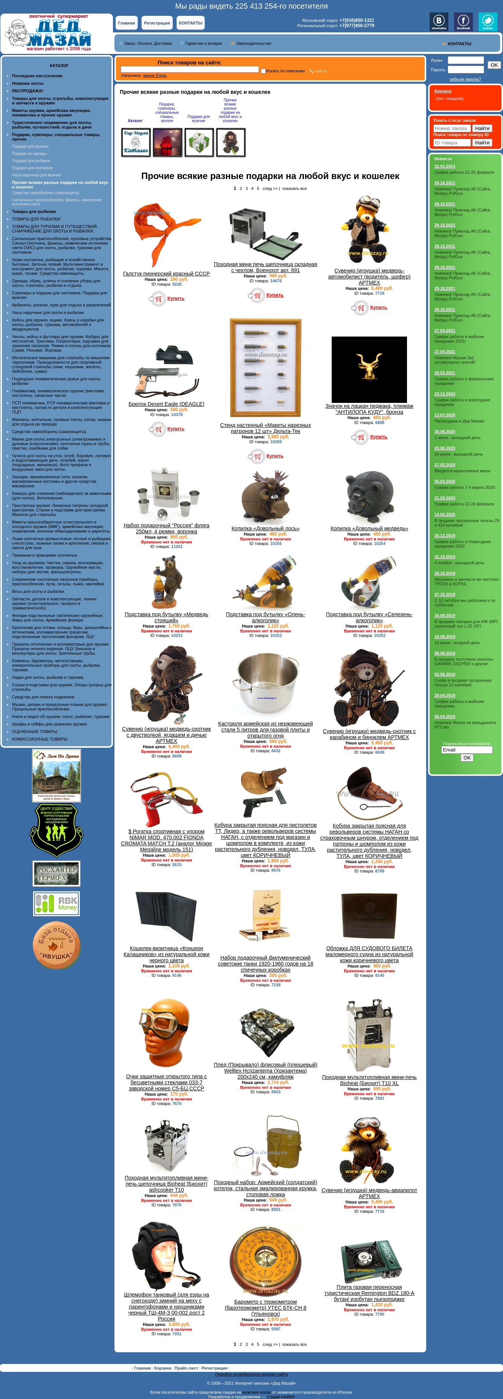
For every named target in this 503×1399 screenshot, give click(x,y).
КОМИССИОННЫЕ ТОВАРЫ (39, 739)
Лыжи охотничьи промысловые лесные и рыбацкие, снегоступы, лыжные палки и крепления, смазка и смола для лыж (62, 543)
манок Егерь (155, 75)
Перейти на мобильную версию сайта (251, 1374)
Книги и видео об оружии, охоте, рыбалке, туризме (61, 716)
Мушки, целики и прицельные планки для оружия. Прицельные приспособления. (60, 706)
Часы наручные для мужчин (36, 175)
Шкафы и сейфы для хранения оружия (49, 724)
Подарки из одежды (29, 154)
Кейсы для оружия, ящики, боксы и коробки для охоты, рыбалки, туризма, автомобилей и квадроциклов (58, 324)
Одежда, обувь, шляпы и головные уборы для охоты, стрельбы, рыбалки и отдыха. (56, 283)
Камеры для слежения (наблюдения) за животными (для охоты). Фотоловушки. (61, 495)
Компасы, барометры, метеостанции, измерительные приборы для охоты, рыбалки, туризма (56, 665)
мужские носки (256, 1392)
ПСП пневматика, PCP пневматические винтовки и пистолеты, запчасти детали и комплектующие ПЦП (61, 407)
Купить (176, 298)
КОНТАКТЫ (191, 23)
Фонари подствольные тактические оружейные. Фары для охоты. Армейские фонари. (58, 617)
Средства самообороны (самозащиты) (45, 193)
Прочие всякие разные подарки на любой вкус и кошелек (230, 110)
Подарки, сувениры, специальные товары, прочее (166, 112)
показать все (294, 188)
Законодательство (253, 43)
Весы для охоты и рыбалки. (38, 591)
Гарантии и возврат (204, 43)
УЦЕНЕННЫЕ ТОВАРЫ (34, 731)
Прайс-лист (187, 1368)
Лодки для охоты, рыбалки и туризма (47, 677)
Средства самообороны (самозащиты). (49, 431)
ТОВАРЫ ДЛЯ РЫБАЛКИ (36, 219)
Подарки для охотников (32, 168)
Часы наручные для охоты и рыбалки (48, 312)
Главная (126, 23)
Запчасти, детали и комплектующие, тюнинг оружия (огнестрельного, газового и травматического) (54, 603)
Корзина (163, 1368)
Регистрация (157, 23)
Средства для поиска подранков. (43, 697)
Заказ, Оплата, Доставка (148, 43)
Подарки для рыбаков (31, 161)
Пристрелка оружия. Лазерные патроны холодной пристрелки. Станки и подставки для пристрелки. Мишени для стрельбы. (60, 510)
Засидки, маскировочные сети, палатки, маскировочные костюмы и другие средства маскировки (54, 481)
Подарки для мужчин (30, 146)
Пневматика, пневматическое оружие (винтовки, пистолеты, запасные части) (58, 393)
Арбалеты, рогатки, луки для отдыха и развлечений (61, 305)
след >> (270, 188)
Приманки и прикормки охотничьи (44, 555)
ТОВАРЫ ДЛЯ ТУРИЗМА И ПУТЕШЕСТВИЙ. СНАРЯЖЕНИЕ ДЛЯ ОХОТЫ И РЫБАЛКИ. (55, 228)
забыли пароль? (465, 79)
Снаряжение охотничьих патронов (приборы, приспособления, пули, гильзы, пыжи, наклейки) (58, 581)
